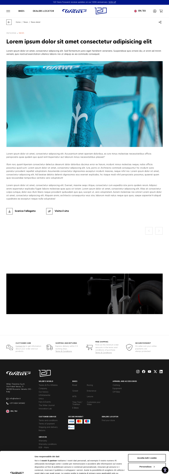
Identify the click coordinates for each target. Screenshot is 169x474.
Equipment (117, 388)
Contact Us (20, 346)
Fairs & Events (45, 402)
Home (18, 22)
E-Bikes (75, 408)
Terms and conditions (48, 420)
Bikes (21, 11)
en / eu (140, 11)
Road (74, 385)
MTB (74, 397)
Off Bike (116, 392)
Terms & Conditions (63, 351)
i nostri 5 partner (48, 439)
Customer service (47, 416)
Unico (41, 399)
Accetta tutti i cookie (147, 437)
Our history (43, 392)
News (26, 22)
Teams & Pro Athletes (48, 385)
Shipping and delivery (48, 427)
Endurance (91, 391)
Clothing (116, 385)
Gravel (75, 391)
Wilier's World (46, 381)
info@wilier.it (13, 399)
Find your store (108, 420)
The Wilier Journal (47, 405)
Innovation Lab (45, 409)
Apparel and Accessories (125, 381)
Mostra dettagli (42, 469)
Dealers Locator (110, 416)
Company (43, 388)
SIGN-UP (112, 2)
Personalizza (147, 446)
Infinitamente (44, 395)
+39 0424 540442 (15, 403)
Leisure (90, 397)
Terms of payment (47, 424)
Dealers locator (43, 11)
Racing (90, 385)
